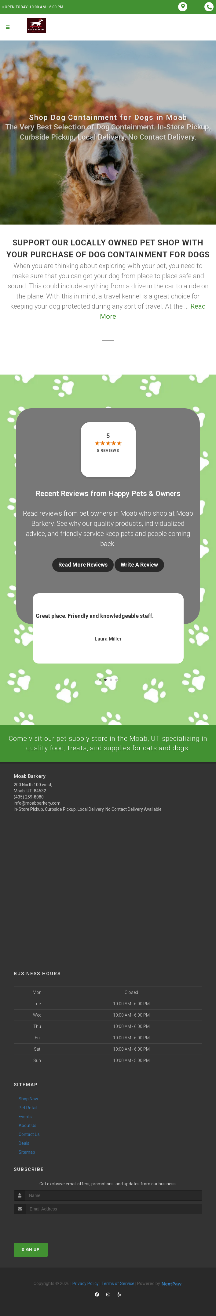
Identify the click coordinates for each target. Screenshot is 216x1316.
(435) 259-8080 (29, 797)
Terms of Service (117, 1283)
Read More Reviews (83, 564)
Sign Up (31, 1249)
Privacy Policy (85, 1283)
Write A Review (139, 564)
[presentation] (46, 1225)
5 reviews (108, 450)
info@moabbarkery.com (37, 803)
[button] (99, 679)
